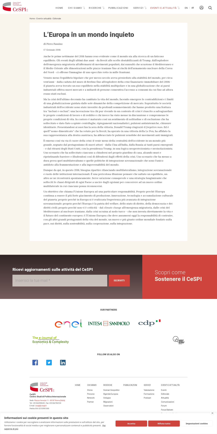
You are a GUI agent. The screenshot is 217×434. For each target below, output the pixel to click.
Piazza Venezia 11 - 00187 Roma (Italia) (49, 400)
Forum (164, 406)
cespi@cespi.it (40, 406)
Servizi (138, 8)
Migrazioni (108, 402)
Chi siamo (75, 8)
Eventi (163, 390)
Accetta (131, 423)
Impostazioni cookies (197, 423)
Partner (90, 402)
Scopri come (178, 275)
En (186, 8)
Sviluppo (107, 398)
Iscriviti (118, 280)
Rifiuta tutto (164, 423)
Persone (91, 394)
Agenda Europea (110, 394)
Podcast (147, 398)
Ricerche (95, 8)
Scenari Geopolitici (111, 390)
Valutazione (149, 390)
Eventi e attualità (164, 8)
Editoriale (57, 18)
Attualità (165, 398)
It (193, 8)
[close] (212, 413)
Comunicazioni (167, 402)
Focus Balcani (167, 410)
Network (91, 398)
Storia (89, 390)
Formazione (149, 394)
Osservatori (108, 406)
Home (59, 8)
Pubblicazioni (118, 8)
